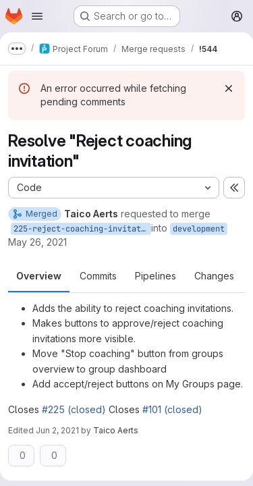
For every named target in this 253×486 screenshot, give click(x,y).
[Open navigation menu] (37, 16)
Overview (38, 275)
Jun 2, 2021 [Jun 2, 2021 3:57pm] (57, 430)
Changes (214, 275)
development (199, 228)
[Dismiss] (229, 88)
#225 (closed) (74, 409)
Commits (98, 275)
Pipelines (155, 275)
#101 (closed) (172, 409)
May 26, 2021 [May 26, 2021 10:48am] (37, 242)
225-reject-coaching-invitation (82, 228)
